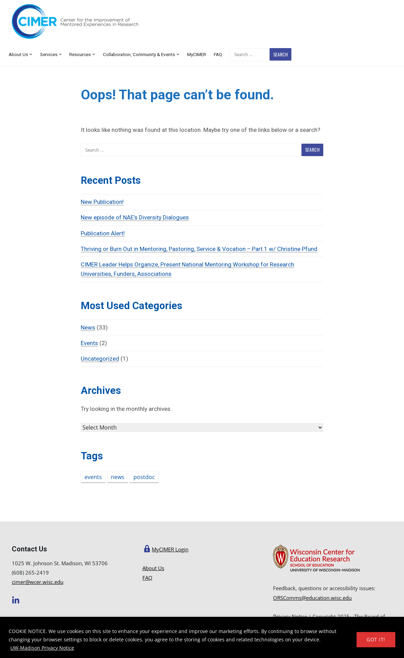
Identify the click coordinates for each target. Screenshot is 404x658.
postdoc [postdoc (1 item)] (144, 477)
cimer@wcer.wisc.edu (37, 581)
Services (49, 54)
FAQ (218, 54)
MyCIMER (196, 54)
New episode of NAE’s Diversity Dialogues (135, 217)
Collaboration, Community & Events (139, 54)
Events (89, 343)
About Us (18, 54)
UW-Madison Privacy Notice (42, 648)
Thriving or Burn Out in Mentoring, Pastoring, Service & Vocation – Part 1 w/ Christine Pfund (199, 248)
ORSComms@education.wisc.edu (312, 597)
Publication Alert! (103, 233)
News (88, 327)
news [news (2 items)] (117, 477)
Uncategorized (100, 358)
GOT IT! (376, 639)
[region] (202, 637)
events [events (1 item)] (93, 477)
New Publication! (102, 201)
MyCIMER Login (170, 549)
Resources (80, 54)
